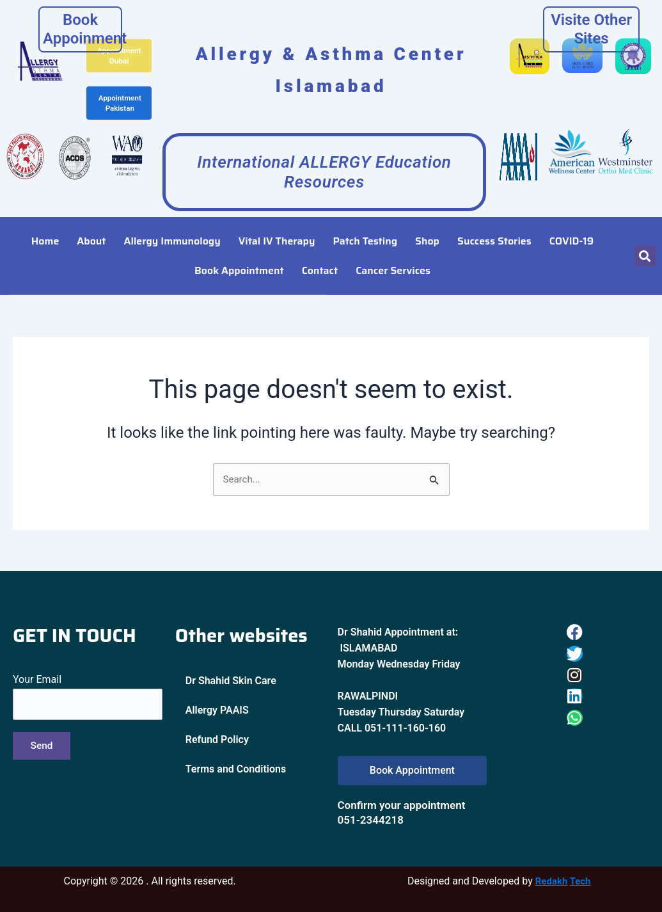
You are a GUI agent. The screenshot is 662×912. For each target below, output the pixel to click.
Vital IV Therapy (277, 226)
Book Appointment (239, 255)
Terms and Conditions (235, 768)
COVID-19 (571, 226)
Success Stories (494, 226)
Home (45, 226)
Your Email (87, 696)
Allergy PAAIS (217, 709)
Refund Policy (217, 738)
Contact (320, 255)
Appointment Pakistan (120, 101)
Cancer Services (393, 255)
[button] (645, 240)
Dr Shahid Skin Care (230, 679)
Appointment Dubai (119, 55)
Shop (427, 226)
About (91, 226)
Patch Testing (365, 226)
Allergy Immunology (172, 226)
